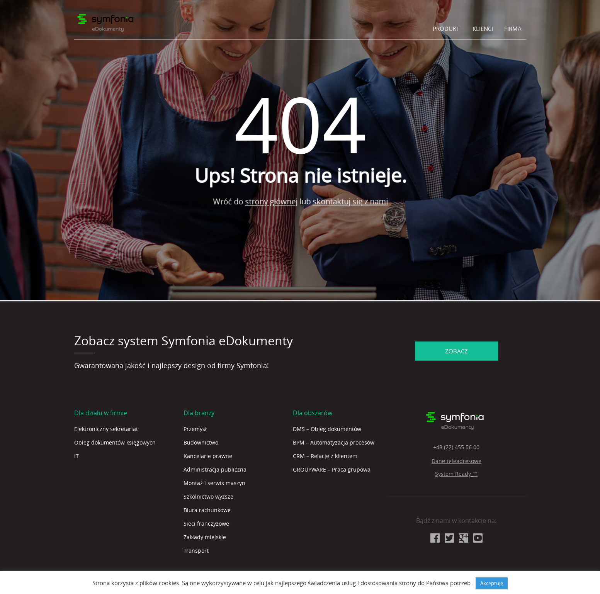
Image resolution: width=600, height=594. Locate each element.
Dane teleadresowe (456, 461)
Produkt (446, 28)
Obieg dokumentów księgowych (115, 442)
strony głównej (281, 203)
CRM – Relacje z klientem (325, 456)
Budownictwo (201, 442)
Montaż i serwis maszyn (214, 483)
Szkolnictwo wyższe (208, 496)
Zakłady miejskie (205, 537)
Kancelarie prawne (208, 456)
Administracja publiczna (215, 469)
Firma (513, 28)
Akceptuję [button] (491, 583)
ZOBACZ (456, 351)
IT (76, 456)
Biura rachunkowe (207, 510)
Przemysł (195, 429)
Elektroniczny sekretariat (106, 429)
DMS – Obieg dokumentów (327, 429)
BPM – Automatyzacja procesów (333, 442)
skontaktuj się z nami (359, 196)
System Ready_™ (456, 473)
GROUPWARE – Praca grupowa (332, 469)
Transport (196, 550)
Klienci (483, 28)
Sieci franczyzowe (206, 523)
